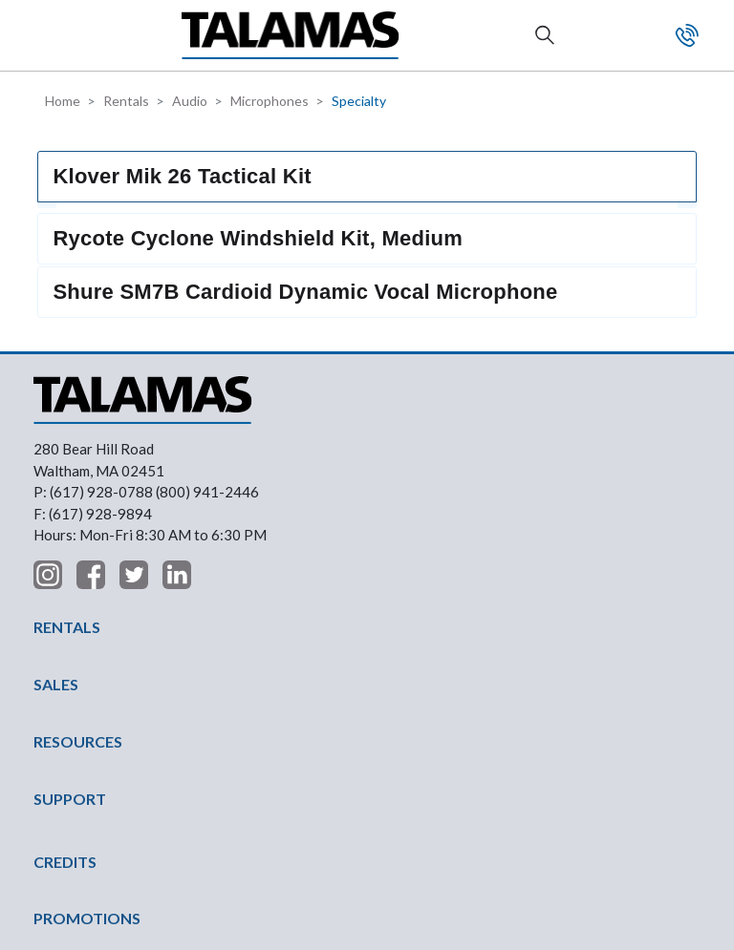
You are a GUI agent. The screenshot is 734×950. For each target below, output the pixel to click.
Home (62, 101)
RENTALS (66, 439)
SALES (55, 496)
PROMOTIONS (86, 730)
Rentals (126, 101)
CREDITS (65, 674)
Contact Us (687, 35)
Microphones (269, 101)
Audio (189, 101)
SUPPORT (69, 611)
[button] (49, 35)
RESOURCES (77, 553)
